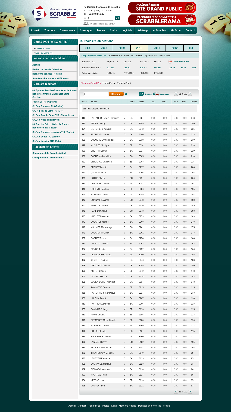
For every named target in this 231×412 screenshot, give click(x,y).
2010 (139, 48)
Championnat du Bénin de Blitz (48, 157)
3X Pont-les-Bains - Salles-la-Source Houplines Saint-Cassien (50, 126)
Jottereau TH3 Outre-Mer (44, 102)
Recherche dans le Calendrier (47, 69)
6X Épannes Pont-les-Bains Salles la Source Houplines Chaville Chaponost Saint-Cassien (54, 94)
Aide (125, 94)
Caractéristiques (180, 61)
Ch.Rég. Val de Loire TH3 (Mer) (47, 111)
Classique (86, 30)
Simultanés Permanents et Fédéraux (50, 78)
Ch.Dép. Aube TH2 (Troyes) (46, 120)
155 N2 (127, 67)
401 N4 (157, 67)
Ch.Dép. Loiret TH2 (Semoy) (46, 137)
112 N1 (110, 67)
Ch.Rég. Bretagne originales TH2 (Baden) (53, 132)
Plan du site (94, 405)
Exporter (148, 94)
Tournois (50, 30)
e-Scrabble (159, 30)
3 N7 (194, 67)
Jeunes (100, 30)
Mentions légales (127, 405)
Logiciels (127, 30)
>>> (191, 48)
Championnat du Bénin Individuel (49, 153)
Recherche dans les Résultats (47, 74)
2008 (104, 48)
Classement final (42, 48)
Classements (67, 30)
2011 (157, 48)
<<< (87, 48)
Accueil (35, 30)
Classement (164, 94)
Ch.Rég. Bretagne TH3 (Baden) (47, 106)
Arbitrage (142, 30)
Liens (114, 405)
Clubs (113, 30)
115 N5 (171, 67)
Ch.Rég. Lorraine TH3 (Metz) (46, 141)
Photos (105, 405)
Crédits (166, 405)
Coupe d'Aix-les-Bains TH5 (94, 56)
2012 (174, 48)
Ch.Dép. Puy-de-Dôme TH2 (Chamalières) (53, 115)
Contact (190, 30)
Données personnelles (149, 405)
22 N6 (183, 67)
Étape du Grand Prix (44, 53)
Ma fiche (176, 30)
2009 (121, 48)
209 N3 (143, 67)
